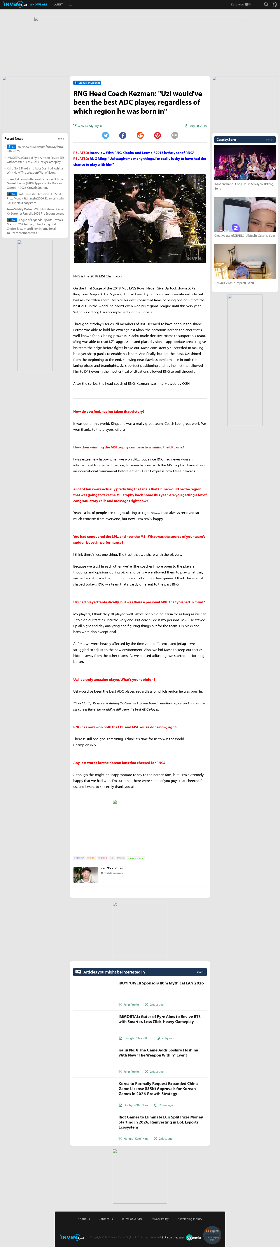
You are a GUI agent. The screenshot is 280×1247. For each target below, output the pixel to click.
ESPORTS (90, 857)
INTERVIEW (79, 857)
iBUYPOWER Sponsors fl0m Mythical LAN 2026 (35, 148)
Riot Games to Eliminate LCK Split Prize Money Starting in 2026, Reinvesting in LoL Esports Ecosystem (35, 197)
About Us (84, 1218)
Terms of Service (132, 1218)
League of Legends (136, 857)
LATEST (58, 4)
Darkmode (237, 4)
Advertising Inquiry (189, 1218)
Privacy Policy (160, 1218)
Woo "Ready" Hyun (112, 867)
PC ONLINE (102, 857)
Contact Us (106, 1218)
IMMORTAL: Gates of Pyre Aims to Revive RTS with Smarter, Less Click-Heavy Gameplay (36, 159)
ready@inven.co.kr (113, 872)
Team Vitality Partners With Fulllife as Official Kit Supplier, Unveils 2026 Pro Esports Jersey (35, 210)
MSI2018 (120, 857)
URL (174, 135)
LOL (112, 857)
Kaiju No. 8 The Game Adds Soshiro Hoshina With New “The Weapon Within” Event (35, 170)
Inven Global (15, 4)
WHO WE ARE (38, 4)
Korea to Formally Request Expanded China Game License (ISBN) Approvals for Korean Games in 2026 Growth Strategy (35, 182)
